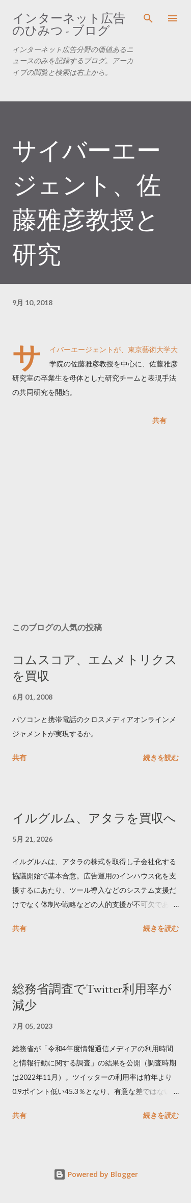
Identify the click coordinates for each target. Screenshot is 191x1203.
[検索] (148, 18)
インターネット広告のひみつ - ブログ (68, 24)
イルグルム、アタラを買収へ (94, 818)
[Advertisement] (95, 526)
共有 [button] (159, 420)
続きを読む (161, 757)
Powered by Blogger (95, 1174)
